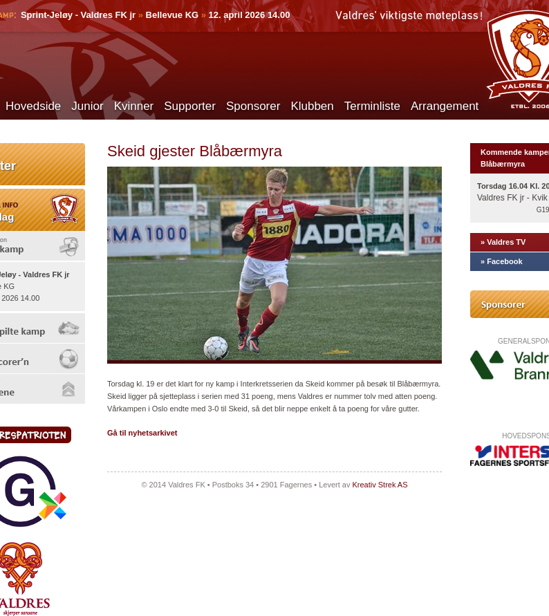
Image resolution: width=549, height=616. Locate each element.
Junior (87, 106)
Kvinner (134, 106)
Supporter (190, 106)
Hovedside (33, 106)
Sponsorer (253, 106)
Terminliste (372, 106)
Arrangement (444, 106)
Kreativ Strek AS (379, 484)
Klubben (311, 106)
